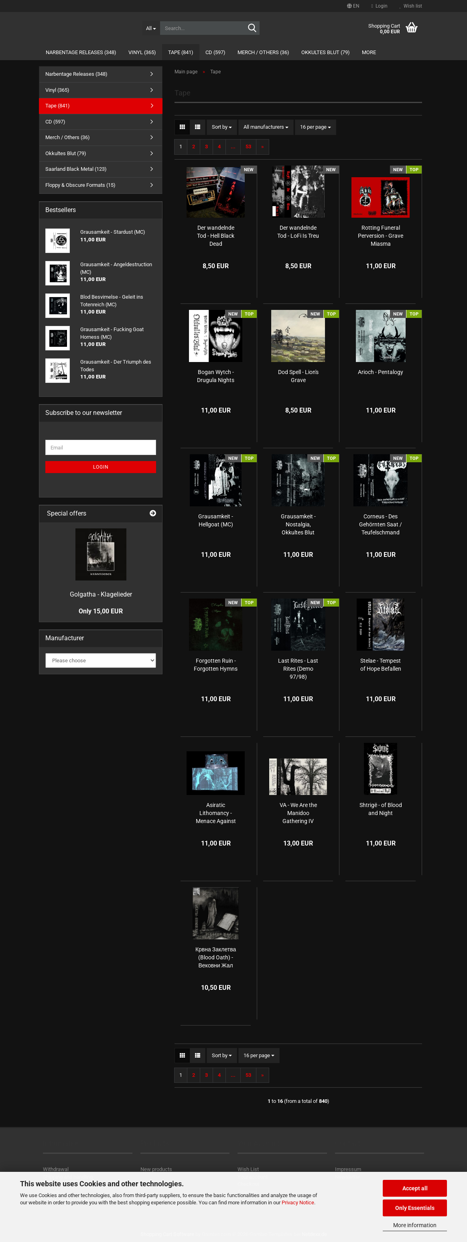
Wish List (248, 1169)
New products (156, 1169)
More (369, 52)
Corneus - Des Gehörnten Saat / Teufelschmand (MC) (380, 524)
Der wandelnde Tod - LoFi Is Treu (298, 232)
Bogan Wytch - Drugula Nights (215, 376)
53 (248, 147)
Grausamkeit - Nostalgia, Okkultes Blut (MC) (298, 524)
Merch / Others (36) (263, 52)
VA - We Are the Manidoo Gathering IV (298, 813)
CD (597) (215, 52)
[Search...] (151, 28)
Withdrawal (56, 1169)
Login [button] (380, 6)
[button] (353, 6)
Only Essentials (415, 1208)
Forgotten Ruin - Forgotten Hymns (216, 664)
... (233, 147)
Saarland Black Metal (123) (76, 169)
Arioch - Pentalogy (380, 372)
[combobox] (222, 127)
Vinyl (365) (142, 52)
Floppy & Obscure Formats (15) (80, 185)
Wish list (411, 6)
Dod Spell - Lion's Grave (298, 376)
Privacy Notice (298, 1203)
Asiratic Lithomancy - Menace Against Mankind (216, 813)
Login (101, 467)
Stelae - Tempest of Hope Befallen (380, 664)
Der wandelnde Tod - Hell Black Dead (215, 236)
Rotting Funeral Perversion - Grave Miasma (380, 236)
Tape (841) (180, 52)
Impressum (348, 1169)
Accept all (415, 1188)
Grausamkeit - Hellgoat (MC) (215, 520)
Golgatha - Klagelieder (101, 594)
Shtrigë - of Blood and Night (380, 809)
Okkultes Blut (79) (325, 52)
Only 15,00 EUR (101, 611)
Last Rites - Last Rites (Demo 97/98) (298, 668)
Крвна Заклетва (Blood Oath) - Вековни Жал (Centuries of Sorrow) (215, 957)
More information (415, 1225)
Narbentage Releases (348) (81, 52)
